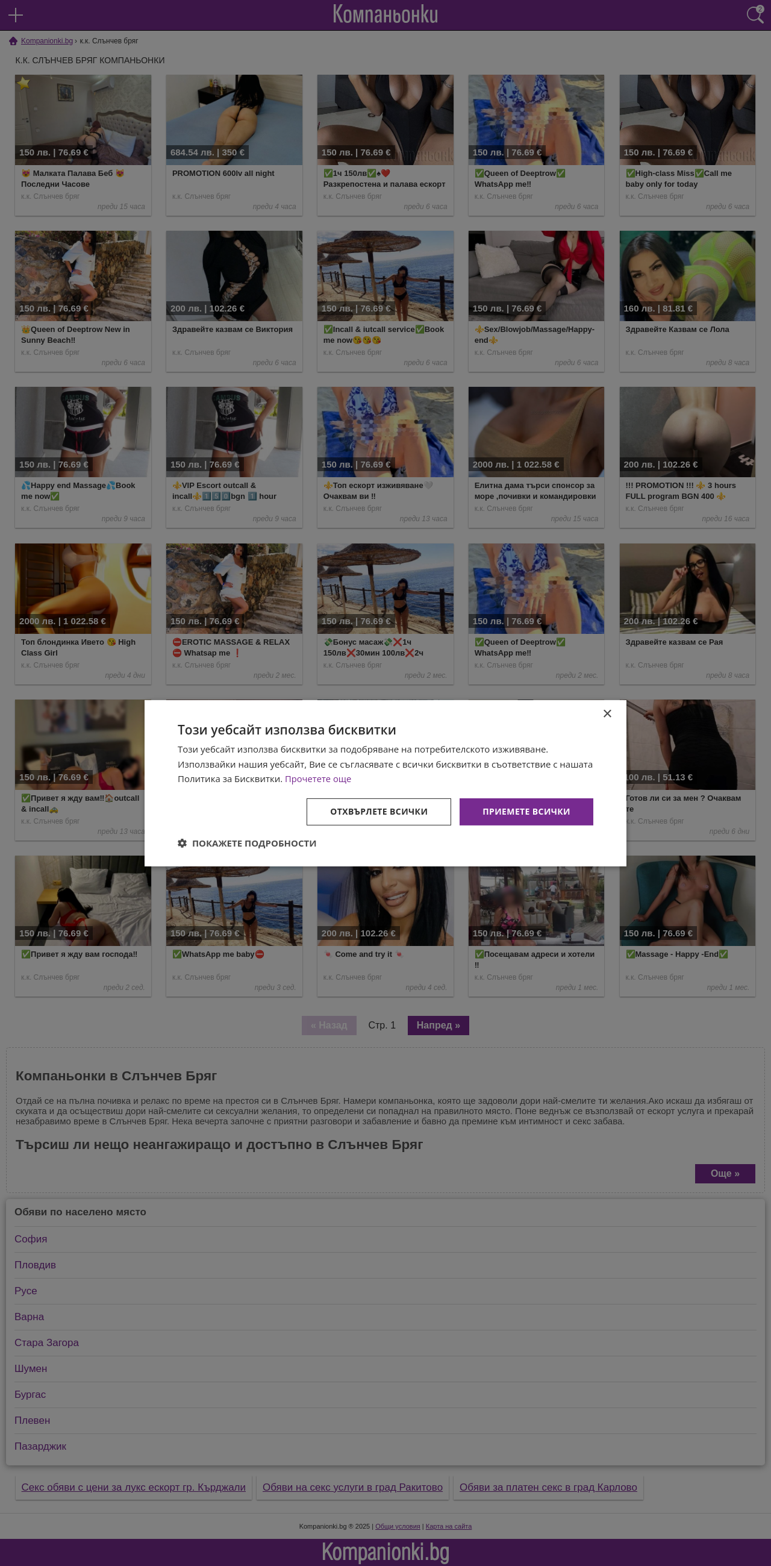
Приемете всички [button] (526, 811)
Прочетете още (318, 778)
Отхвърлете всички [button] (378, 811)
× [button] (606, 713)
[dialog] (385, 783)
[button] (247, 843)
